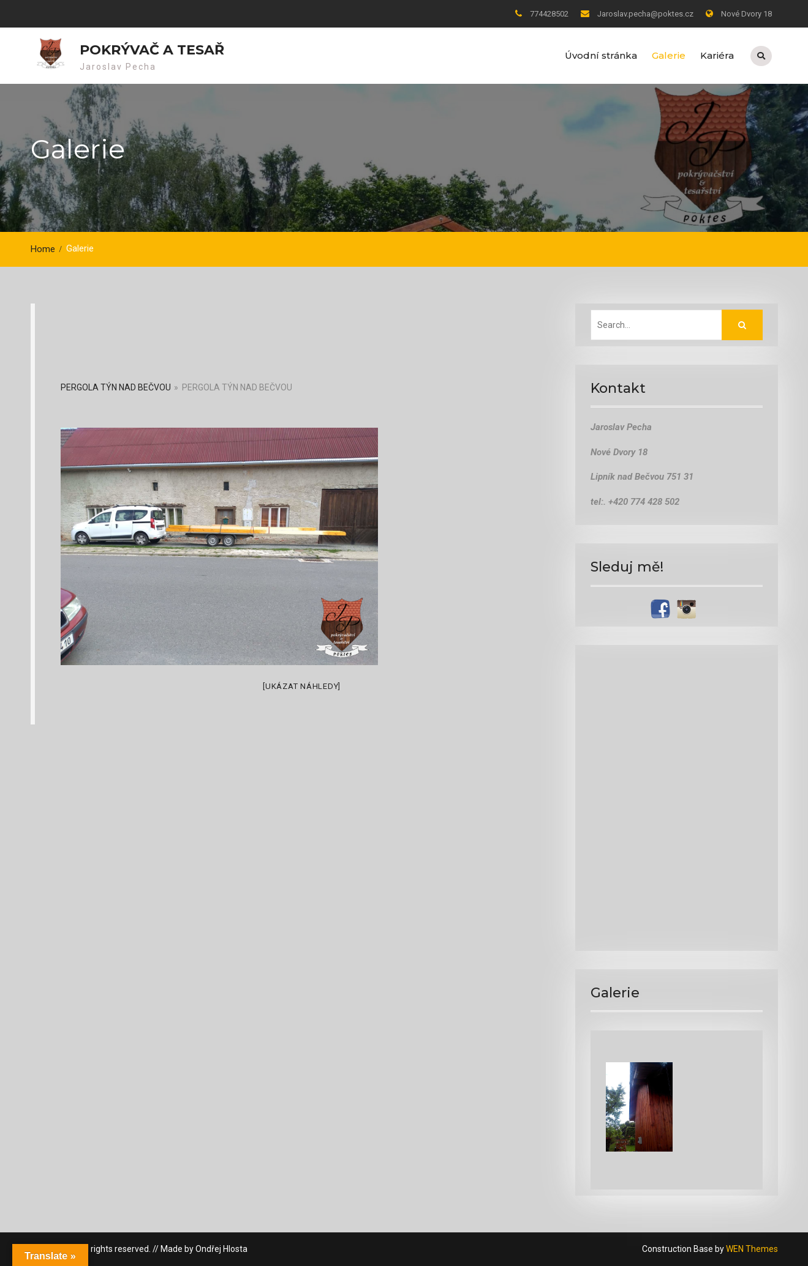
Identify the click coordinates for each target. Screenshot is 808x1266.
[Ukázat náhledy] (302, 685)
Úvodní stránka (601, 55)
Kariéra (717, 55)
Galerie (668, 55)
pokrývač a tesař (152, 50)
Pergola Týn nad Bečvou (116, 387)
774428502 (549, 13)
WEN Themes (752, 1249)
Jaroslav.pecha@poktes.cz (645, 13)
